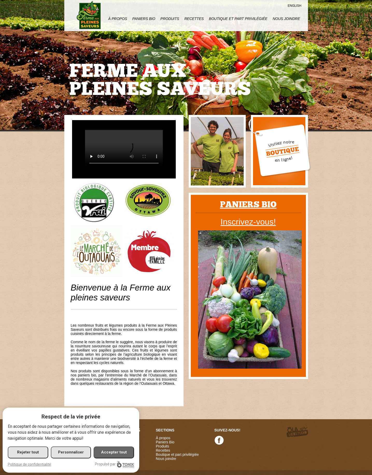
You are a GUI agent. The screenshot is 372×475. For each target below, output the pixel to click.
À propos (117, 19)
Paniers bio (248, 204)
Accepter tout (114, 452)
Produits (169, 19)
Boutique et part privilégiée (238, 19)
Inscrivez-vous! (248, 221)
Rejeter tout (28, 452)
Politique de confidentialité (29, 464)
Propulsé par (114, 464)
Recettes (194, 19)
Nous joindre (286, 19)
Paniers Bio (143, 19)
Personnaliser (71, 452)
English (294, 6)
